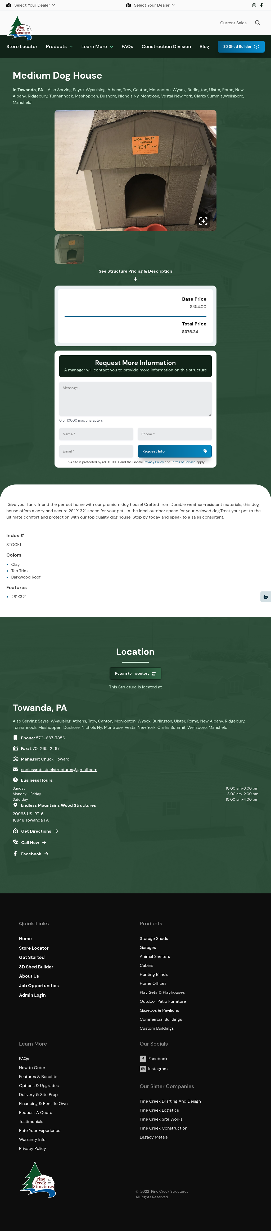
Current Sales (233, 23)
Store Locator (22, 46)
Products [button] (56, 46)
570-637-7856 (50, 738)
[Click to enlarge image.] (135, 172)
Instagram (254, 5)
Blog (204, 46)
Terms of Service (183, 462)
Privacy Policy (154, 462)
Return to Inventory (132, 673)
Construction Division (166, 46)
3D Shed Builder (237, 46)
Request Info (153, 451)
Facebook (261, 5)
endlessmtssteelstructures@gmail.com (59, 769)
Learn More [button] (94, 46)
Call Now (30, 842)
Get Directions (36, 831)
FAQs (127, 46)
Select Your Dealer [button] (28, 5)
